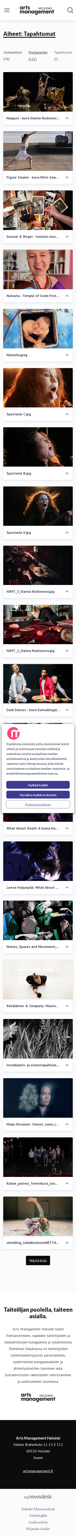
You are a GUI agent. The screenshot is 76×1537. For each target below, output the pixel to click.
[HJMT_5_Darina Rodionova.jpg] (38, 565)
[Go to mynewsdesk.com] (38, 1496)
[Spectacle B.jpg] (38, 447)
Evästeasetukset (38, 804)
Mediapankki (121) (37, 55)
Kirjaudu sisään (38, 1528)
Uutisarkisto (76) (12, 55)
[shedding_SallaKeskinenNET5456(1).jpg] (38, 1216)
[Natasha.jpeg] (38, 328)
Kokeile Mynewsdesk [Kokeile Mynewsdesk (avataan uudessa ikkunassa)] (38, 1509)
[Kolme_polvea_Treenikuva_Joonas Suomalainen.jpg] (38, 1157)
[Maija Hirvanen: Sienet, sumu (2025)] (38, 1098)
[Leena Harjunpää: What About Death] (38, 861)
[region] (38, 768)
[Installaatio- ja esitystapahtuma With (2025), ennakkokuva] (38, 1039)
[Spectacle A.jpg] (38, 506)
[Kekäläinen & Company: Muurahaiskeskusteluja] (38, 979)
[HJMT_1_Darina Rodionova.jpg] (38, 624)
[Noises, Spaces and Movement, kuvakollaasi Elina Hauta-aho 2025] (38, 920)
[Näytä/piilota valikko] (6, 10)
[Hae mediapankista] (70, 10)
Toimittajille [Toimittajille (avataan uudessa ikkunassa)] (38, 1515)
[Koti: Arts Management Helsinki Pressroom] (37, 10)
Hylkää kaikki (38, 785)
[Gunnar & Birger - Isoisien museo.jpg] (38, 210)
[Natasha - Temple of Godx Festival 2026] (38, 269)
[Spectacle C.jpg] (38, 388)
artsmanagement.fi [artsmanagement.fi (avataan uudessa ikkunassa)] (38, 1471)
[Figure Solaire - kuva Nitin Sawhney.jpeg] (38, 151)
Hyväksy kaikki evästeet (38, 795)
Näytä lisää (38, 1260)
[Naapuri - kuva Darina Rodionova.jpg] (38, 92)
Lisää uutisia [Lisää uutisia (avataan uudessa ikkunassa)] (38, 1522)
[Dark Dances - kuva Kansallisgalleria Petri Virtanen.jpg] (38, 683)
